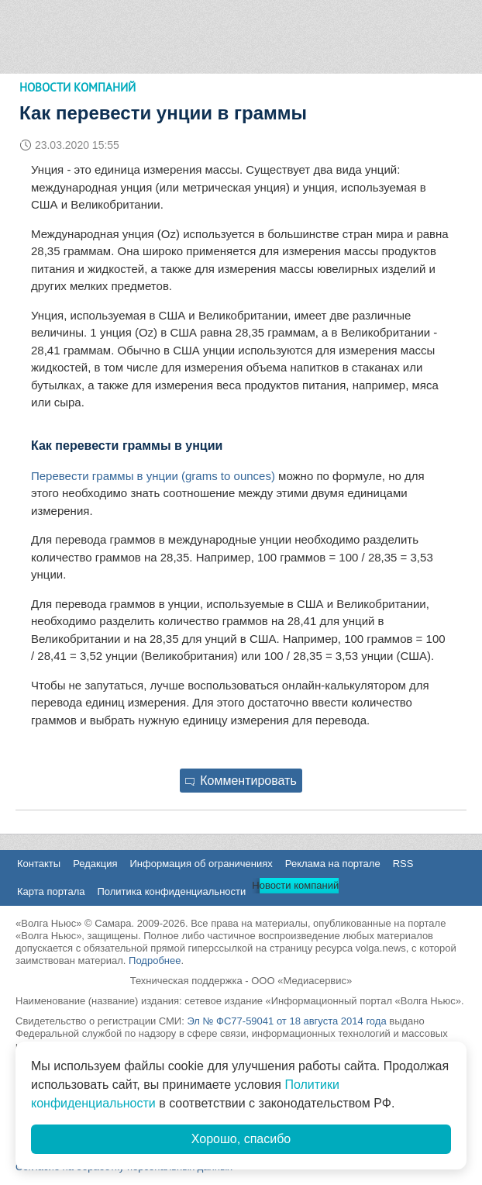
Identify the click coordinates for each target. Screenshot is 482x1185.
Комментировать (241, 780)
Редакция (95, 863)
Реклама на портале (332, 863)
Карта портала (50, 891)
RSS (403, 863)
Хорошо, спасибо (241, 1138)
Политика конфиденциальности (171, 891)
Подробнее (155, 960)
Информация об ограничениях (200, 863)
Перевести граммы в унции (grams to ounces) (153, 475)
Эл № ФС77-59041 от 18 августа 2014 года (286, 1021)
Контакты (38, 863)
